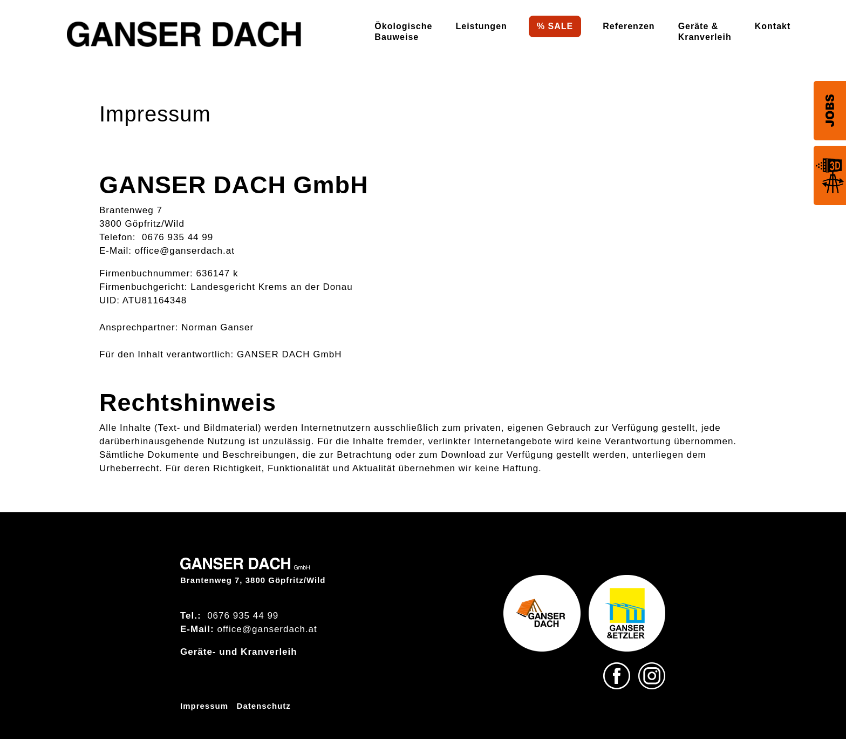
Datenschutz (264, 705)
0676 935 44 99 (177, 237)
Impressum (204, 705)
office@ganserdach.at (185, 251)
